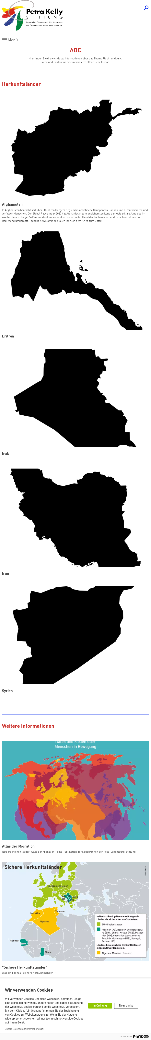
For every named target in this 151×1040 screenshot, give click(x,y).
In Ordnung (100, 1005)
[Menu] (11, 40)
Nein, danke (126, 1005)
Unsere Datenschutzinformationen (23, 1029)
